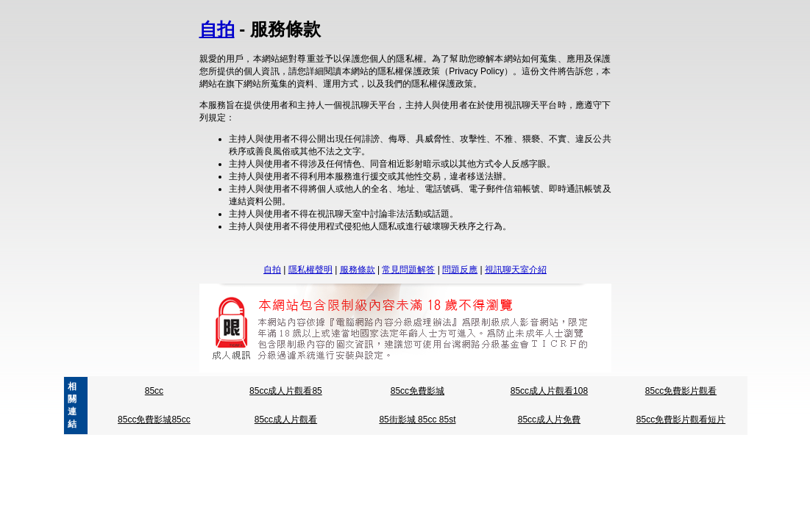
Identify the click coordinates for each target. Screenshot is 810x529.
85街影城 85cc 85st (417, 419)
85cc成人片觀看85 (285, 391)
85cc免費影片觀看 (681, 391)
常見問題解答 (408, 269)
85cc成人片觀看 (286, 419)
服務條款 (357, 269)
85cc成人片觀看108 (549, 391)
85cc (154, 391)
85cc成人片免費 (549, 419)
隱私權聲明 (310, 269)
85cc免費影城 (417, 391)
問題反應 (459, 269)
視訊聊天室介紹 (516, 269)
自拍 (217, 29)
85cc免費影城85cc (154, 419)
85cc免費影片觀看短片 (680, 419)
